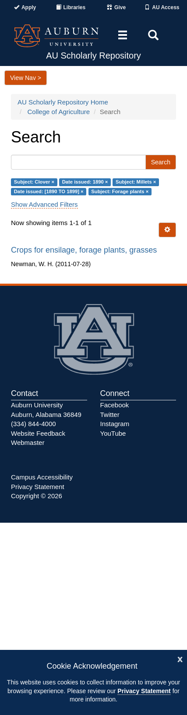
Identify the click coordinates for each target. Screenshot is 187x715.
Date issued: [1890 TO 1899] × (49, 191)
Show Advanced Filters (44, 204)
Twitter (110, 414)
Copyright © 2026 (36, 496)
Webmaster (27, 442)
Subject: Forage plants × (119, 191)
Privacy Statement (143, 690)
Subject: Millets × (136, 182)
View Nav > (25, 77)
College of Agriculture (59, 111)
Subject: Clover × (34, 182)
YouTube (113, 433)
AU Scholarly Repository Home (63, 102)
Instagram (115, 423)
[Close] (180, 658)
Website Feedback (38, 433)
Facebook (114, 405)
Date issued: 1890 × (85, 182)
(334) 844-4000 (33, 423)
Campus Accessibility (42, 477)
